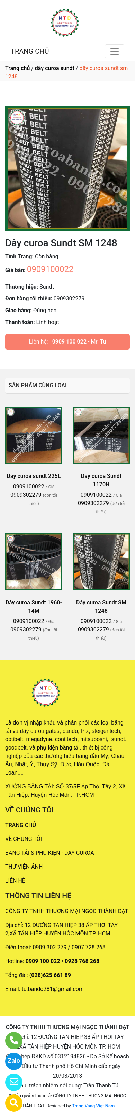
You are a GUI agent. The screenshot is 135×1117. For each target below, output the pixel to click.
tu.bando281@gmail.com (52, 989)
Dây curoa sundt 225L (34, 476)
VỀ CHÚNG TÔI (23, 839)
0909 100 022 (69, 341)
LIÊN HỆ (15, 880)
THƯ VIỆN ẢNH (24, 866)
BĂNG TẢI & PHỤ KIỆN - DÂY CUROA (49, 853)
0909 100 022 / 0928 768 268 (62, 961)
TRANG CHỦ (30, 51)
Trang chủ (17, 68)
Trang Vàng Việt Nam (93, 1105)
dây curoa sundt (54, 68)
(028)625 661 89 (50, 975)
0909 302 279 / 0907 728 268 (69, 947)
